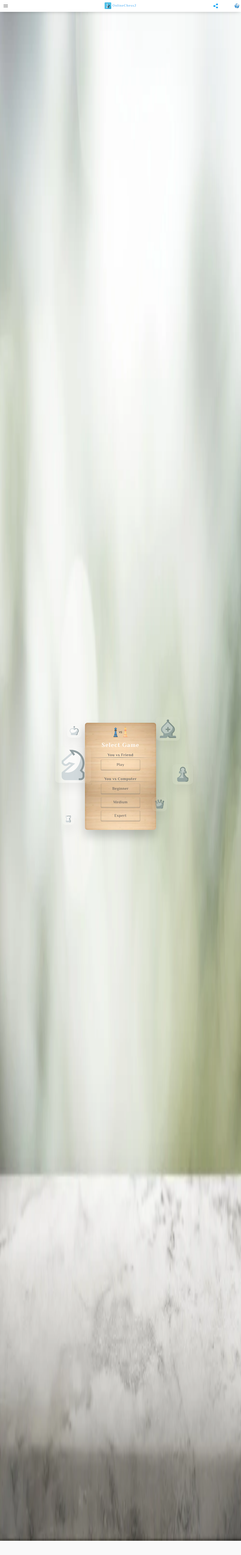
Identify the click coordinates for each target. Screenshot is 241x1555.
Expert (120, 816)
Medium (120, 802)
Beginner (120, 789)
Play (120, 765)
